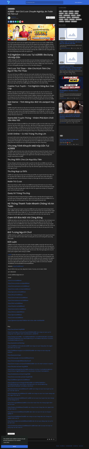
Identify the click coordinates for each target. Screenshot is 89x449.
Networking (75, 17)
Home (78, 15)
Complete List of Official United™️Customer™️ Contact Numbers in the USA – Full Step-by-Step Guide (71, 67)
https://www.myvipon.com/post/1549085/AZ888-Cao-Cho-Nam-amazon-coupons (30, 363)
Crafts (71, 11)
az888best (11, 433)
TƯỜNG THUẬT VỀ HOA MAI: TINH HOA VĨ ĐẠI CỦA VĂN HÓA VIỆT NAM (71, 42)
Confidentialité (69, 446)
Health (73, 15)
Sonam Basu (63, 122)
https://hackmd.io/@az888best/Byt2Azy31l (19, 361)
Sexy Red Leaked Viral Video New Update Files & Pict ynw (69, 140)
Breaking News (64, 98)
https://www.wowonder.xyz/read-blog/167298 (20, 377)
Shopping (78, 19)
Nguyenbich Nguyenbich (65, 48)
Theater (67, 21)
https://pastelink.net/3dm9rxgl (16, 343)
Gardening (11, 8)
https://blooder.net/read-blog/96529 (18, 366)
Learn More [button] (6, 442)
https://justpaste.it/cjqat (14, 355)
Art (60, 11)
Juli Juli (62, 73)
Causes (65, 11)
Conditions (62, 446)
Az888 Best (13, 17)
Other (61, 19)
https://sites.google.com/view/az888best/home (21, 358)
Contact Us (75, 446)
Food (76, 13)
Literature (62, 17)
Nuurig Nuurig (63, 144)
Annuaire (81, 446)
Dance (76, 11)
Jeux (61, 15)
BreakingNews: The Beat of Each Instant (69, 91)
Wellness (74, 21)
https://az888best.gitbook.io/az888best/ (19, 379)
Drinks (61, 13)
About (57, 446)
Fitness (71, 13)
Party (66, 19)
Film (66, 13)
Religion (72, 19)
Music (68, 17)
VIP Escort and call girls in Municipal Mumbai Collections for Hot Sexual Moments (70, 116)
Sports (61, 21)
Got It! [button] (14, 446)
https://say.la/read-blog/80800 (16, 329)
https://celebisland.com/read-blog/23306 (19, 374)
